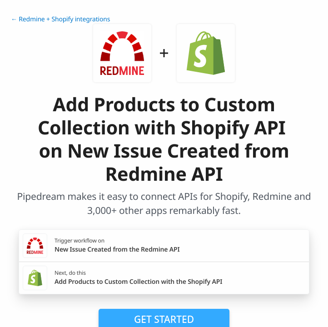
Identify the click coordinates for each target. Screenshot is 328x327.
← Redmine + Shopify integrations (60, 19)
